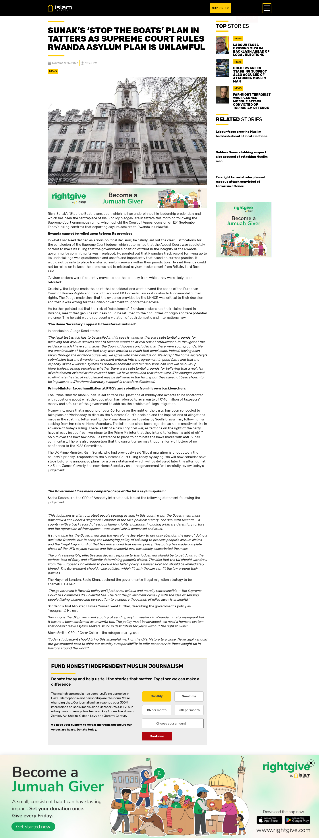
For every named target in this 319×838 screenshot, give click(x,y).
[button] (311, 763)
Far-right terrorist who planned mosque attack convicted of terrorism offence (252, 101)
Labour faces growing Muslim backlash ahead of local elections (251, 50)
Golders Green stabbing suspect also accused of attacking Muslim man (250, 74)
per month (157, 710)
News (53, 71)
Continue (157, 736)
